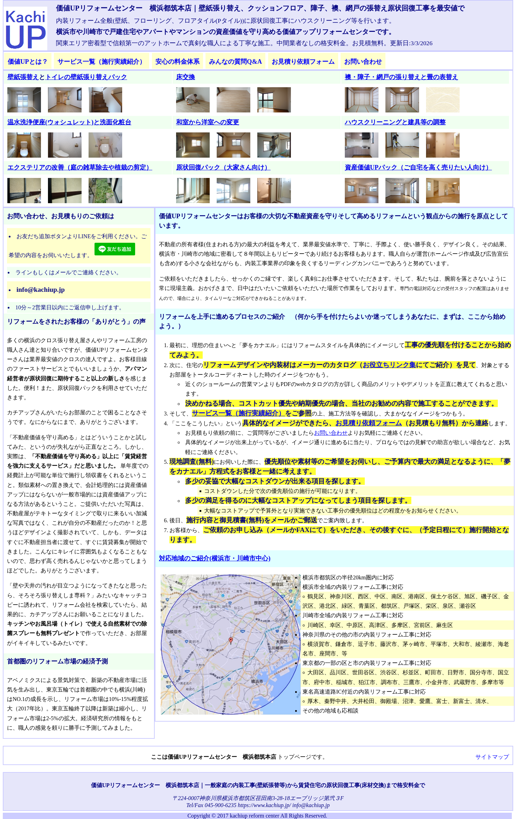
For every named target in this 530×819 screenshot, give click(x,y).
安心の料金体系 (177, 61)
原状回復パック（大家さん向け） (223, 167)
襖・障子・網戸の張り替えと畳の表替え (401, 77)
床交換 (185, 77)
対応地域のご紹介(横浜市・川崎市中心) (214, 558)
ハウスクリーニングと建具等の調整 (395, 122)
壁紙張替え (23, 77)
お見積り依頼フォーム (303, 61)
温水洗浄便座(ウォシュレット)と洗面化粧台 (69, 122)
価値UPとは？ (28, 61)
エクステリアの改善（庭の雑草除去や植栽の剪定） (79, 167)
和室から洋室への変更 (207, 122)
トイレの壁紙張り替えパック (86, 77)
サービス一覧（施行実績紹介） (101, 61)
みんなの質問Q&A (235, 61)
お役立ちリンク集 (389, 365)
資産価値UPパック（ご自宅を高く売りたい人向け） (418, 167)
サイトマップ (492, 757)
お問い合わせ (363, 61)
